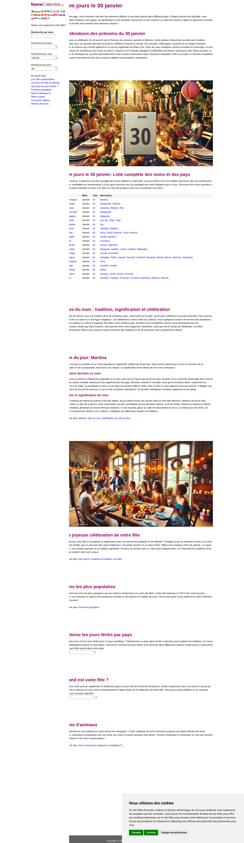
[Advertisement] (142, 70)
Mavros (125, 227)
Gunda (110, 248)
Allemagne (80, 194)
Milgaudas (149, 244)
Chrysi (116, 227)
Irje (113, 215)
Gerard (128, 252)
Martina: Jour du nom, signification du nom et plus (113, 420)
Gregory (111, 268)
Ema (109, 256)
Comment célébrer (40, 100)
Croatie (79, 202)
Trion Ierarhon (137, 227)
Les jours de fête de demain (45, 83)
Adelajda (111, 252)
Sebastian (194, 252)
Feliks (120, 252)
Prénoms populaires (41, 90)
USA (77, 272)
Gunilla (120, 260)
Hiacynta (157, 252)
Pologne (79, 252)
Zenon (127, 268)
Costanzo (112, 235)
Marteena (152, 272)
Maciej (166, 252)
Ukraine (79, 268)
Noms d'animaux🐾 (41, 93)
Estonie (79, 215)
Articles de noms (40, 104)
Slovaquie (80, 256)
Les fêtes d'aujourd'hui (42, 79)
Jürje (124, 215)
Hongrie (79, 231)
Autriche (79, 198)
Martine (121, 223)
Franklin (111, 272)
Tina (128, 202)
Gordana (111, 202)
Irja (108, 215)
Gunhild (111, 260)
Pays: (74, 649)
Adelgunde (112, 198)
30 (101, 194)
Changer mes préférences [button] (174, 832)
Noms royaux (38, 97)
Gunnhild (119, 248)
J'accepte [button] (136, 832)
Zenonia (135, 268)
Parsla (110, 239)
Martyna (184, 252)
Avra (109, 227)
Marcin (174, 252)
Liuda (129, 244)
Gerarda (137, 252)
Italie (77, 235)
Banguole (112, 244)
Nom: (74, 693)
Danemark (80, 206)
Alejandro (112, 211)
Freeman (131, 272)
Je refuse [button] (151, 832)
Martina (111, 194)
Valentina (119, 239)
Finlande (79, 219)
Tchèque (79, 264)
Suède (78, 260)
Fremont (141, 272)
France (78, 223)
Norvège (79, 248)
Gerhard (147, 252)
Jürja (118, 215)
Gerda (110, 231)
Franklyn (121, 272)
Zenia (119, 268)
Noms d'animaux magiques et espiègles (108, 742)
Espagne (79, 211)
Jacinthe (111, 223)
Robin (110, 264)
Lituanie (79, 244)
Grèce (78, 227)
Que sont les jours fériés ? (44, 86)
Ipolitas (122, 244)
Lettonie (79, 239)
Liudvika (138, 244)
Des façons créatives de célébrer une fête (109, 556)
